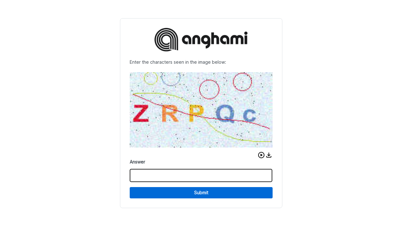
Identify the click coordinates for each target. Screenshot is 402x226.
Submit (201, 192)
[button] (261, 155)
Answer (137, 161)
